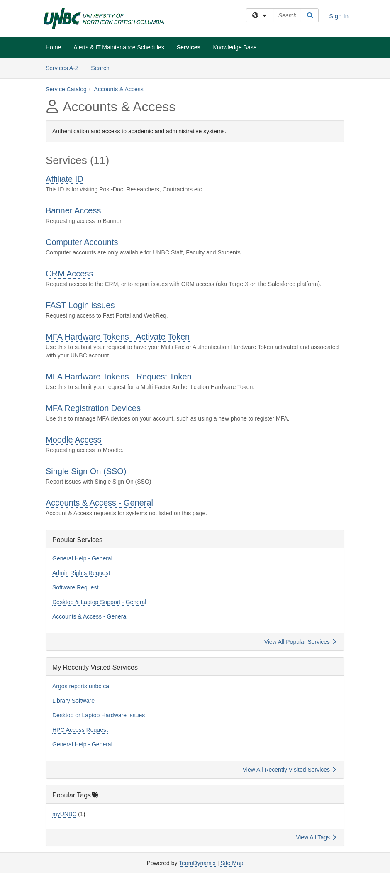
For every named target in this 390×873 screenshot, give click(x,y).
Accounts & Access (119, 89)
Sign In (339, 16)
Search (103, 67)
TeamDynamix (197, 863)
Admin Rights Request (81, 573)
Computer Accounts (82, 242)
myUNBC (64, 814)
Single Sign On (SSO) (86, 471)
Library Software (73, 700)
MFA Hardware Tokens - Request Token (119, 376)
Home (53, 47)
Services (189, 47)
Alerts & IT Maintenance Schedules (118, 47)
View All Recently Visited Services (289, 769)
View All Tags (316, 837)
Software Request (75, 587)
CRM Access (69, 273)
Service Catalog (66, 89)
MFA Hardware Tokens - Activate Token (118, 336)
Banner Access (73, 210)
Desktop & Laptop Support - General (99, 602)
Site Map (231, 863)
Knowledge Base (234, 47)
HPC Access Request (80, 729)
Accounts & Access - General (99, 502)
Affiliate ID (64, 178)
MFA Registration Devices (93, 408)
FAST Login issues (80, 305)
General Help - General (82, 558)
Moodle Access (74, 439)
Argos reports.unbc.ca (80, 686)
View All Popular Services (300, 641)
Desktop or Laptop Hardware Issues (98, 715)
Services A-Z (62, 68)
